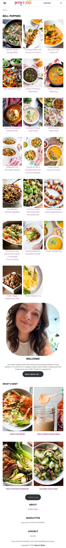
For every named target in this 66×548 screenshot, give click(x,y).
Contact (33, 536)
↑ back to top (33, 497)
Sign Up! (24, 522)
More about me (32, 374)
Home (5, 10)
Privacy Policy (33, 509)
